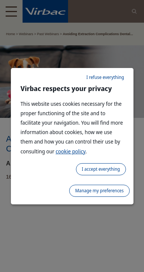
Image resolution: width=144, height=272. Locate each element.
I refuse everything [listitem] (105, 77)
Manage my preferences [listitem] (99, 190)
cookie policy (70, 151)
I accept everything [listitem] (101, 169)
